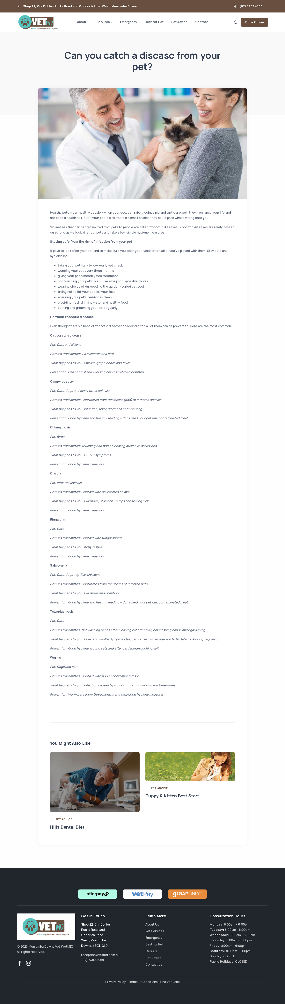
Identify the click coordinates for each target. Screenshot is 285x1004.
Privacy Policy (115, 982)
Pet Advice (179, 22)
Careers (151, 951)
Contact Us (153, 964)
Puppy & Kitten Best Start (172, 796)
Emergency (128, 22)
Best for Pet (154, 22)
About (81, 22)
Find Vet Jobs (170, 982)
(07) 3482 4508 (251, 6)
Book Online (254, 22)
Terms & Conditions (143, 982)
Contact (201, 22)
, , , (96, 935)
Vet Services (154, 931)
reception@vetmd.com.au (100, 955)
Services (103, 22)
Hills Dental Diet (67, 827)
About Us (152, 924)
